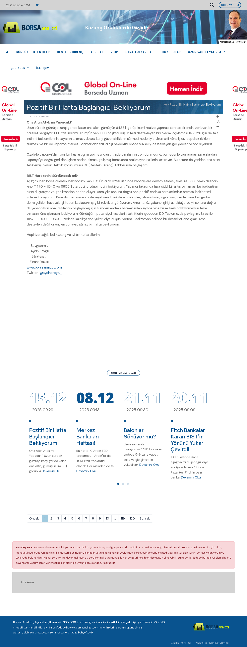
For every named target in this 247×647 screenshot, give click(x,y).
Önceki (34, 518)
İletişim (42, 68)
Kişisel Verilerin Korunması (212, 642)
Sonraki (145, 518)
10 (107, 518)
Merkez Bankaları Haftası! (87, 436)
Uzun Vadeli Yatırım (205, 52)
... (115, 518)
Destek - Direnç (70, 52)
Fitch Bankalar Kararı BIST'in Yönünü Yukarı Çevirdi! (188, 440)
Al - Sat (97, 52)
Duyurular (171, 52)
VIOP (114, 52)
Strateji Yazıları (140, 52)
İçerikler (18, 68)
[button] (118, 484)
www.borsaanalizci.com (44, 267)
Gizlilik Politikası (181, 642)
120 (132, 518)
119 (123, 518)
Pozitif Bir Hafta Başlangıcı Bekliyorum (47, 436)
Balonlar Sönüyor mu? (140, 433)
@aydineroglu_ (50, 273)
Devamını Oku (51, 471)
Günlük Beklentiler (33, 52)
